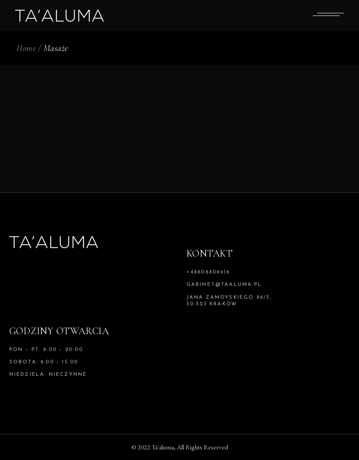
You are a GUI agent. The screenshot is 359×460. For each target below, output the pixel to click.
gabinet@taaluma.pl (224, 284)
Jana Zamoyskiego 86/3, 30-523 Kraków (229, 301)
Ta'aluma (162, 447)
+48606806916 (208, 272)
